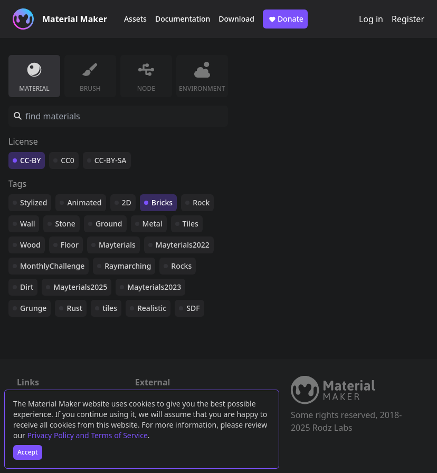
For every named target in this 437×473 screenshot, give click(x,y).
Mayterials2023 (154, 287)
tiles (109, 308)
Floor (70, 245)
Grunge (33, 308)
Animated (84, 202)
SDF (193, 308)
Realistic (151, 308)
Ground (109, 224)
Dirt (26, 287)
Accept (27, 452)
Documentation (182, 19)
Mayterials (117, 245)
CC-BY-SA (110, 160)
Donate (285, 19)
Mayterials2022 (183, 245)
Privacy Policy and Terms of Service (87, 435)
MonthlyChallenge (52, 266)
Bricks (162, 202)
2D (126, 202)
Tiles (190, 224)
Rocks (181, 266)
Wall (27, 224)
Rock (201, 202)
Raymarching (127, 266)
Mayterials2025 (80, 287)
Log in (371, 19)
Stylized (33, 202)
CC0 (67, 160)
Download (236, 19)
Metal (152, 224)
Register (408, 19)
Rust (74, 308)
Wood (30, 245)
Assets (135, 19)
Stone (65, 224)
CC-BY (30, 160)
